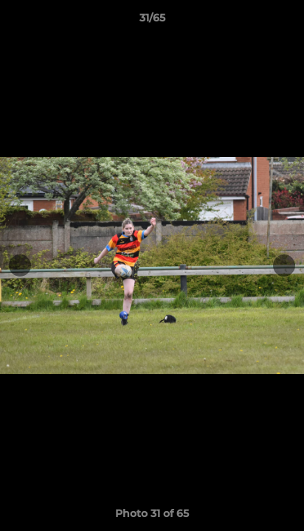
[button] (286, 21)
